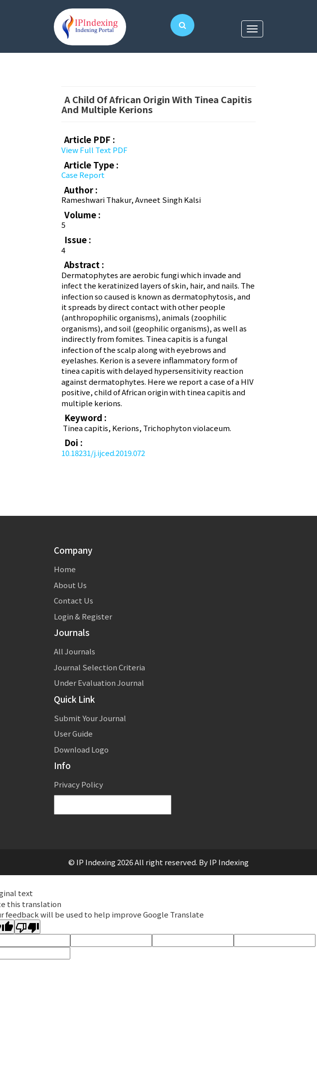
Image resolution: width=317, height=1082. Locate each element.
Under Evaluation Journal (99, 682)
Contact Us (73, 600)
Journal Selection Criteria (99, 667)
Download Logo (81, 749)
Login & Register (83, 616)
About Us (70, 585)
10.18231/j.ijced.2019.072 (103, 453)
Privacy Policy (78, 784)
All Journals (74, 651)
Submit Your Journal (90, 718)
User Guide (73, 733)
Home (65, 569)
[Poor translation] (27, 927)
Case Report (83, 174)
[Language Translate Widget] (112, 805)
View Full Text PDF (94, 150)
